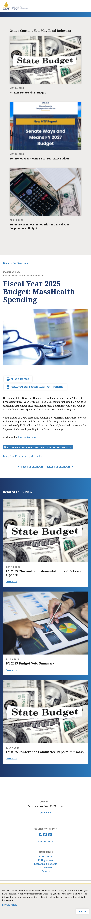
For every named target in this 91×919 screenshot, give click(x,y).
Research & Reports (45, 863)
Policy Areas (45, 860)
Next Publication (58, 466)
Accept (82, 911)
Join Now (45, 812)
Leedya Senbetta (27, 437)
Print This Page (20, 379)
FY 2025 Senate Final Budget (28, 92)
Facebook (40, 834)
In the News (45, 867)
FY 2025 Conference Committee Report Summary (45, 752)
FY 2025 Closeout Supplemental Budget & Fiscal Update (44, 573)
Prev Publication (32, 466)
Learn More (11, 581)
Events (46, 871)
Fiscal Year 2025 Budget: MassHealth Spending (37, 386)
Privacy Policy (9, 905)
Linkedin (50, 834)
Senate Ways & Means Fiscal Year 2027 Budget (39, 158)
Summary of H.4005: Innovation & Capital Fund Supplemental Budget (40, 226)
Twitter (45, 834)
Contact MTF (45, 841)
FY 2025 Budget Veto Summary (30, 663)
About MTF (45, 856)
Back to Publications (15, 263)
